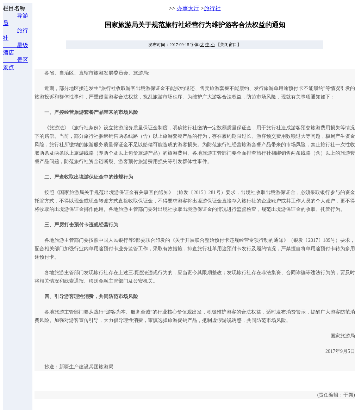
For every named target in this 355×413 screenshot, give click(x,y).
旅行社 (212, 8)
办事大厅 (188, 8)
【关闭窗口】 (228, 44)
